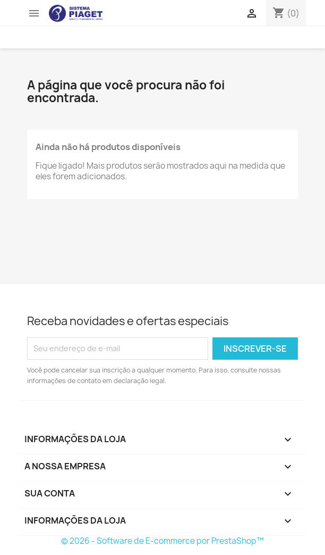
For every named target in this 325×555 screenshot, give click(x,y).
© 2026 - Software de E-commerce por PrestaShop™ (162, 540)
